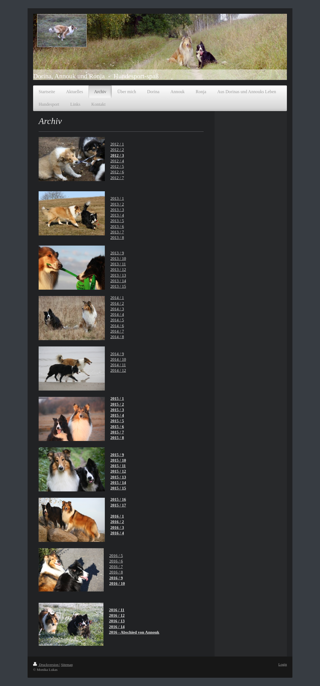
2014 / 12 (118, 370)
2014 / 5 (117, 320)
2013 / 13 (118, 275)
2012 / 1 (117, 144)
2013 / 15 (118, 286)
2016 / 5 (116, 555)
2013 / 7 (117, 232)
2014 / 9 (117, 354)
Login (282, 664)
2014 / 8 (117, 337)
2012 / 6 (117, 172)
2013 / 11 (118, 264)
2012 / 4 (117, 161)
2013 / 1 (117, 198)
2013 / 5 (117, 221)
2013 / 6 (117, 226)
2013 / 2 (117, 204)
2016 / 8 (116, 572)
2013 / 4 (117, 215)
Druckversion (46, 665)
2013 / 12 (118, 269)
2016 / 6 (116, 561)
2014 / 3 (117, 309)
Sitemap (67, 665)
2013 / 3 (117, 210)
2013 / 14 (118, 281)
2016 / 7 (116, 566)
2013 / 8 (117, 237)
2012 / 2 (117, 149)
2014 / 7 (117, 331)
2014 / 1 (117, 297)
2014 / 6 (117, 326)
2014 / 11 (118, 365)
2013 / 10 (118, 258)
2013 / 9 (117, 253)
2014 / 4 (117, 314)
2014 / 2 (117, 303)
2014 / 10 (118, 359)
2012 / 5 (117, 166)
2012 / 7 (117, 178)
